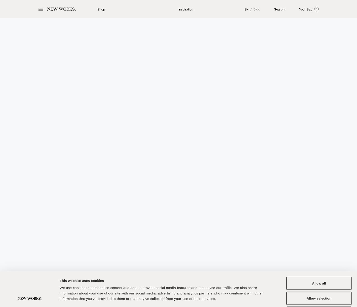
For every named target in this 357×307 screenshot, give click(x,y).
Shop (101, 9)
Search (279, 9)
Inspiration (185, 9)
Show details (239, 298)
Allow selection (318, 266)
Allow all (319, 251)
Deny (319, 281)
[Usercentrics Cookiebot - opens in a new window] (29, 298)
